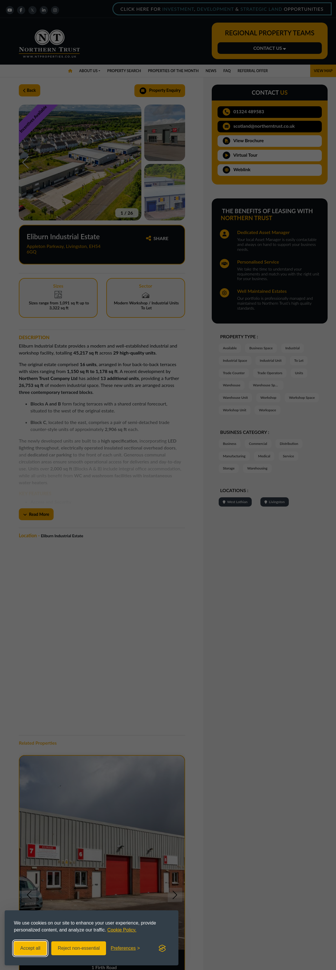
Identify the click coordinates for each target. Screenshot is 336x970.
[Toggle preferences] (125, 948)
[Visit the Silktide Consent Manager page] (162, 948)
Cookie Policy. (121, 929)
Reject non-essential (79, 948)
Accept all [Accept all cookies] (30, 948)
